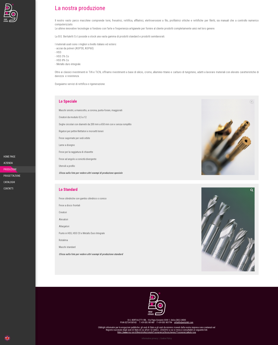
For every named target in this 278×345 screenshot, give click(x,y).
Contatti (8, 188)
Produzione (9, 169)
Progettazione (12, 175)
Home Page (9, 156)
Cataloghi (9, 182)
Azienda (8, 163)
